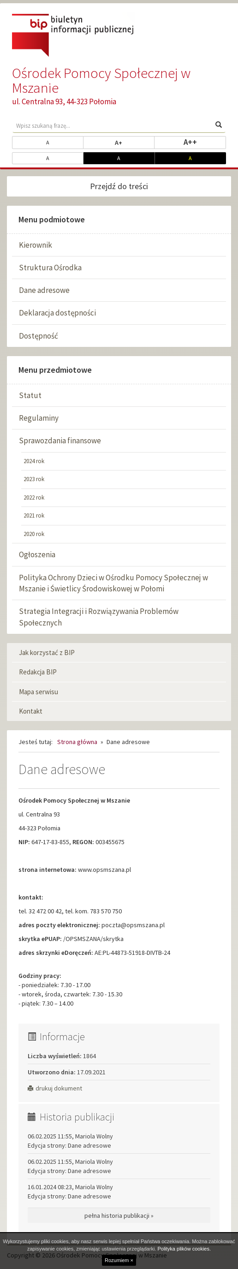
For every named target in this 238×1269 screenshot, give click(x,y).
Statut (30, 395)
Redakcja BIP (38, 671)
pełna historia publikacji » (119, 1215)
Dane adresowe (44, 290)
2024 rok (34, 461)
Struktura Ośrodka (50, 267)
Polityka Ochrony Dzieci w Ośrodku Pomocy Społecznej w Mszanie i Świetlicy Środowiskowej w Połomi (113, 583)
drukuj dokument (55, 1088)
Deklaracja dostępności (57, 313)
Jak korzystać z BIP (47, 652)
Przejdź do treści (119, 186)
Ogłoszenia (37, 554)
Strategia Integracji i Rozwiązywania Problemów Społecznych (98, 616)
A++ (205, 141)
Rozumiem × (119, 1260)
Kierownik (35, 245)
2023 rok (34, 479)
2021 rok (34, 515)
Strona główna (77, 742)
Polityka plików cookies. (184, 1248)
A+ (135, 142)
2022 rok (34, 497)
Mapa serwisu (38, 691)
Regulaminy (39, 418)
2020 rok (34, 534)
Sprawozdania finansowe (60, 440)
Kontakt (30, 711)
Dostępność (38, 336)
